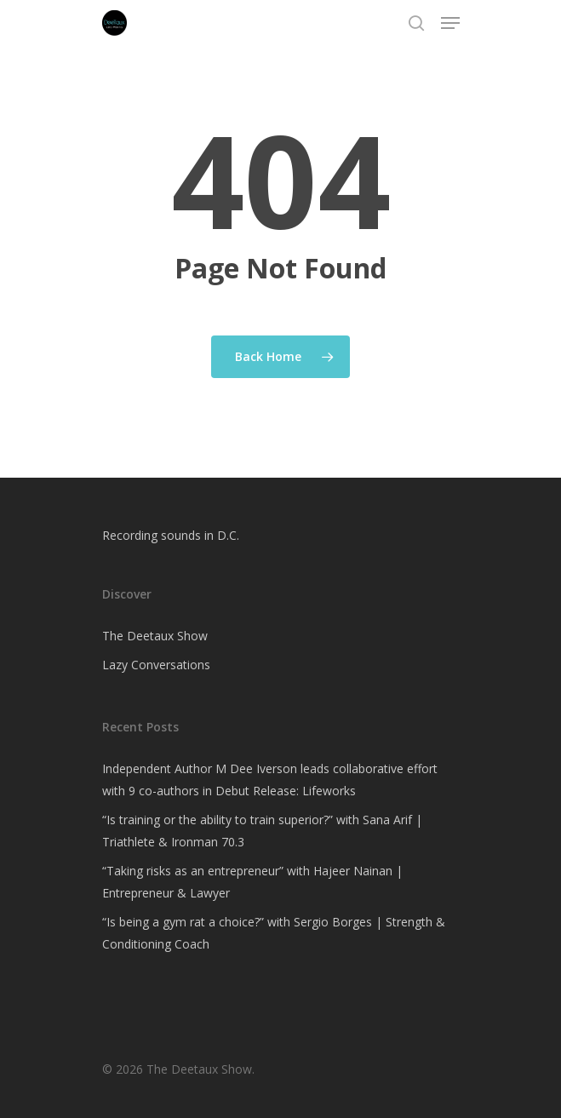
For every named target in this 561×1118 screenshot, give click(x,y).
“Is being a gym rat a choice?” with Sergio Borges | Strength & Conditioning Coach (273, 933)
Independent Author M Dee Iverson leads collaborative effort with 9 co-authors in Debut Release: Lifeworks (270, 779)
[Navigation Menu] (450, 23)
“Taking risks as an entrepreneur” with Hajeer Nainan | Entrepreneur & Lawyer (252, 882)
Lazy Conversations (156, 664)
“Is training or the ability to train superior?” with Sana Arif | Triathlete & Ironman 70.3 (262, 830)
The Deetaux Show (155, 636)
